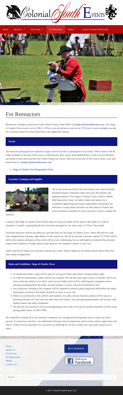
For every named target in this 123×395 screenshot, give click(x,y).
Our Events (38, 29)
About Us (21, 29)
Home (5, 29)
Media (73, 29)
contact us (75, 250)
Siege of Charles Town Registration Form (33, 169)
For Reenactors (55, 29)
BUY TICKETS (76, 348)
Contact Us (11, 364)
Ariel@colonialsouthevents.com (35, 162)
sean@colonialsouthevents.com (89, 124)
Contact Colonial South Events (95, 29)
